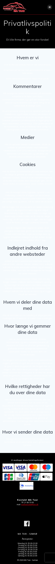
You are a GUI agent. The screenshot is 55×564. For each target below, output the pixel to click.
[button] (6, 9)
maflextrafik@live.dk (29, 504)
